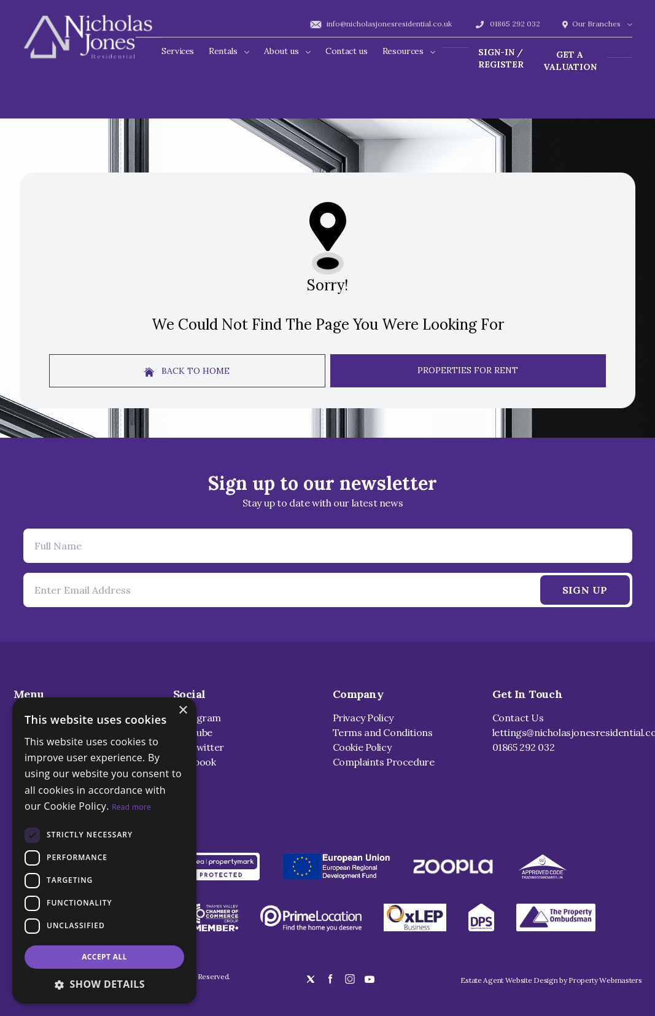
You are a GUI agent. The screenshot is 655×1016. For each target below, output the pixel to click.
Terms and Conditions (383, 732)
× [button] (182, 710)
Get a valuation (570, 60)
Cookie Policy (362, 747)
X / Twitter (199, 747)
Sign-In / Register (501, 58)
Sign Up (585, 590)
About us (287, 50)
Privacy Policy (363, 718)
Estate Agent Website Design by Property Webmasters (551, 980)
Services (177, 50)
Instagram (197, 718)
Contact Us (518, 718)
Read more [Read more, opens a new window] (131, 807)
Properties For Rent (467, 370)
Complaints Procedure (384, 762)
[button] (104, 984)
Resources (409, 50)
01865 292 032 (507, 23)
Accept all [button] (104, 957)
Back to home (187, 371)
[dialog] (104, 850)
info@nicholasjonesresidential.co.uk (380, 23)
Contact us (346, 50)
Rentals (229, 50)
